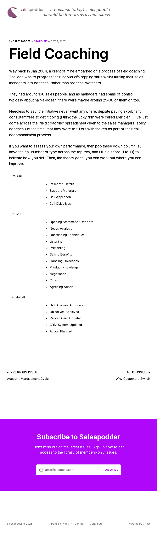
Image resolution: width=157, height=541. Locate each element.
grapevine (40, 41)
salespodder (21, 41)
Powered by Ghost (139, 523)
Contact (79, 523)
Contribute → (98, 523)
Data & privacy (60, 523)
